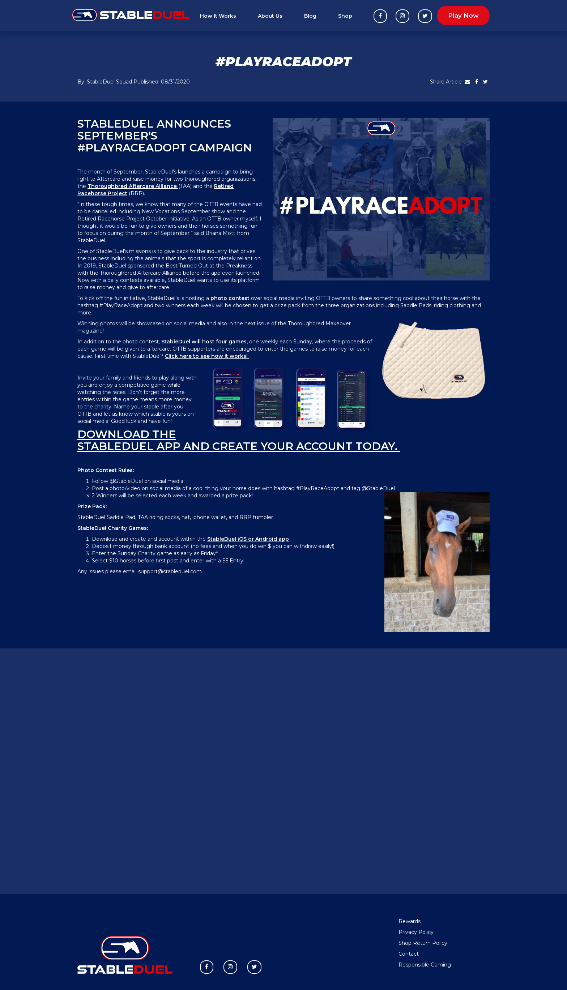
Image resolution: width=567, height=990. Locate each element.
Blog (310, 16)
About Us (270, 16)
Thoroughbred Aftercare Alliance (132, 186)
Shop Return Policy (422, 943)
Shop (345, 16)
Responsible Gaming (424, 964)
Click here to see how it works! (207, 356)
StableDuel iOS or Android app (248, 539)
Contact (408, 954)
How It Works (218, 16)
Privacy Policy (416, 932)
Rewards (409, 921)
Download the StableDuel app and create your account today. (238, 440)
